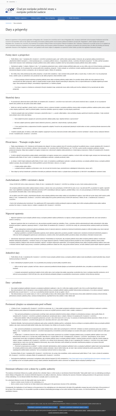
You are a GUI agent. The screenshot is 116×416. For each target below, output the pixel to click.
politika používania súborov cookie (96, 411)
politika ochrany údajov (80, 411)
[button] (10, 18)
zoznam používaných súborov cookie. (58, 413)
